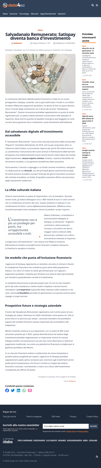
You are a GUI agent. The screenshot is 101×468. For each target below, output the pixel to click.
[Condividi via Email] (30, 390)
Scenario (14, 13)
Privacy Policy (83, 431)
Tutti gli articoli (9, 416)
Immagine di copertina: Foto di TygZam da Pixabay (57, 377)
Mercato (34, 13)
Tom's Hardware (25, 440)
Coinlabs (93, 440)
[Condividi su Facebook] (7, 390)
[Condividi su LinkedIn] (18, 390)
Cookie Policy (92, 416)
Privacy (73, 416)
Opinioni (61, 13)
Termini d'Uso (71, 431)
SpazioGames (39, 440)
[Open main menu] (93, 5)
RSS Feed (56, 416)
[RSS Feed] (97, 5)
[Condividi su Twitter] (13, 390)
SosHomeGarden (74, 440)
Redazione (17, 43)
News (5, 13)
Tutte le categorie (34, 416)
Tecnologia (24, 13)
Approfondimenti (48, 13)
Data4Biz (62, 440)
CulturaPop (51, 440)
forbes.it (72, 381)
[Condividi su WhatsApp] (24, 390)
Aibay (85, 440)
